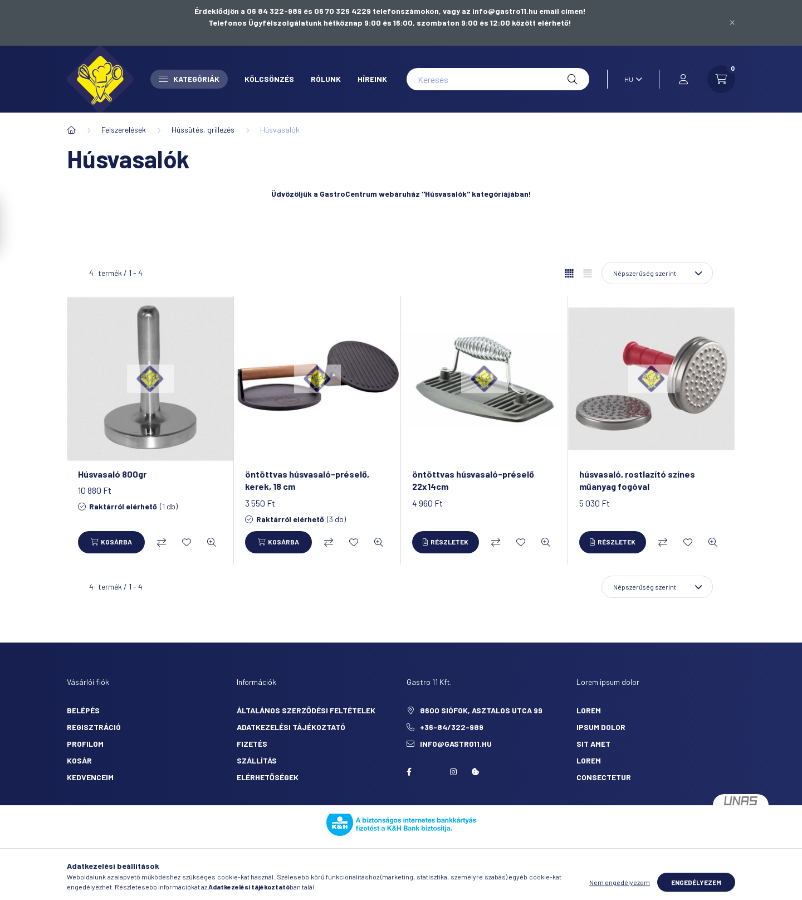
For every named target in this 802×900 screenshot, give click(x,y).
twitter (431, 772)
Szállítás (257, 760)
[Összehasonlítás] (161, 542)
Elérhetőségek (268, 777)
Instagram (453, 772)
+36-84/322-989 (451, 727)
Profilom (85, 743)
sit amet (593, 743)
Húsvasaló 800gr (112, 474)
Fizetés (252, 743)
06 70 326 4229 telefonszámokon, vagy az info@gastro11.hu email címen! (450, 11)
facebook (409, 772)
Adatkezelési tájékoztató (291, 727)
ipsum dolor (600, 727)
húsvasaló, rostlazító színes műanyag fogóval (637, 480)
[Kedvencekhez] (186, 542)
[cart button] (721, 79)
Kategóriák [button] (189, 79)
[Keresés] (498, 79)
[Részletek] (445, 542)
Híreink (372, 79)
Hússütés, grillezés (203, 129)
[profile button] (683, 79)
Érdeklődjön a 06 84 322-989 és (254, 11)
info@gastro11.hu (456, 743)
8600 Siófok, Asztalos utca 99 (481, 710)
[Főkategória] (71, 130)
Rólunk (326, 79)
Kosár (79, 760)
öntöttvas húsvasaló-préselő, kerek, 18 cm (307, 480)
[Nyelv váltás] (630, 79)
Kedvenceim (90, 777)
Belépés (83, 710)
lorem (588, 710)
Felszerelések (123, 129)
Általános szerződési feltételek (306, 710)
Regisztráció (94, 727)
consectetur (603, 777)
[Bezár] (732, 22)
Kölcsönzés (269, 79)
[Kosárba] (111, 542)
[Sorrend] (657, 273)
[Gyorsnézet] (211, 542)
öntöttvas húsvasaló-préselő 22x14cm (473, 480)
